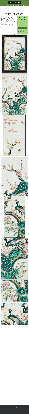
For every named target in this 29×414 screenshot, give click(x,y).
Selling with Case (22, 27)
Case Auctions (14, 2)
